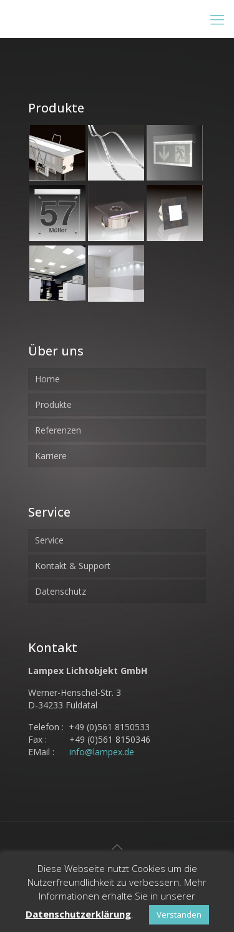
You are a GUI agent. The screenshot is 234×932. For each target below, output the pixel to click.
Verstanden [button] (179, 914)
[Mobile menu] (217, 18)
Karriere (51, 456)
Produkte (53, 404)
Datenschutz (60, 591)
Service (49, 540)
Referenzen (58, 430)
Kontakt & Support (72, 566)
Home (47, 379)
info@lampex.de (101, 752)
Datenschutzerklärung (78, 914)
